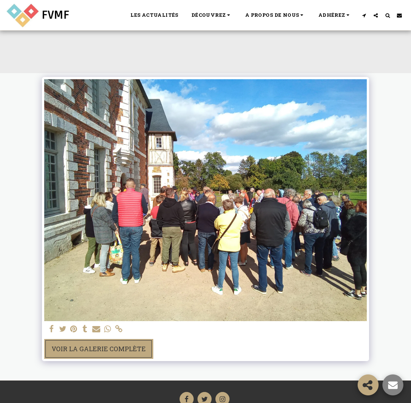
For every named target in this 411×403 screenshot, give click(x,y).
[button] (211, 15)
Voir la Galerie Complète (98, 348)
